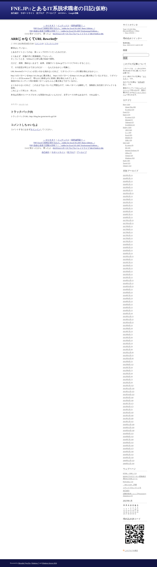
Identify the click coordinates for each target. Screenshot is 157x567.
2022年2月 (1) (128, 196)
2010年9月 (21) (128, 433)
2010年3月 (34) (128, 451)
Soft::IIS (22, 104)
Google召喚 (73, 13)
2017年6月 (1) (128, 232)
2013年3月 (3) (128, 343)
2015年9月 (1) (128, 259)
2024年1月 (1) (128, 184)
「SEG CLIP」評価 (130, 485)
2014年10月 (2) (128, 286)
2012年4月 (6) (128, 376)
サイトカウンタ (130, 25)
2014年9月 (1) (128, 289)
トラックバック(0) (51, 43)
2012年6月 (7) (128, 370)
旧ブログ (40, 13)
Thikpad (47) (129, 122)
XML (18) (128, 140)
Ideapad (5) (129, 120)
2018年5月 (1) (128, 217)
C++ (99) (128, 132)
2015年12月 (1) (128, 256)
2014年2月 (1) (128, 310)
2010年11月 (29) (128, 427)
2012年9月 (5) (128, 361)
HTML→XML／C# (130, 473)
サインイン (35, 129)
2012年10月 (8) (128, 358)
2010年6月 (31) (128, 442)
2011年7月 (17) (128, 403)
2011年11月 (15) (128, 391)
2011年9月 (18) (128, 397)
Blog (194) (126, 104)
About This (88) (130, 107)
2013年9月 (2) (128, 325)
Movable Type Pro (24, 563)
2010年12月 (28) (128, 424)
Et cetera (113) (130, 117)
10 (135, 509)
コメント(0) (39, 43)
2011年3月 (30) (128, 415)
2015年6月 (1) (128, 265)
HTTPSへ (62, 13)
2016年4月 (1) (128, 250)
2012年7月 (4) (128, 367)
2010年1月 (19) (128, 457)
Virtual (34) (129, 155)
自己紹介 (15, 13)
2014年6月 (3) (128, 298)
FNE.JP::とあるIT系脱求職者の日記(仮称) (59, 8)
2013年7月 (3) (128, 331)
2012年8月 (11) (128, 364)
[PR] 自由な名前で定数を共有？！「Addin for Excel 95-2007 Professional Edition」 (64, 31)
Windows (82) (130, 158)
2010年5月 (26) (128, 445)
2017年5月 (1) (128, 235)
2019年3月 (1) (128, 208)
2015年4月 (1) (128, 271)
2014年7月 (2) (128, 295)
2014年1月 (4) (128, 313)
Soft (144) (126, 143)
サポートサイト (27, 13)
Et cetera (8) (129, 145)
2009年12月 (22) (128, 460)
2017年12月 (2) (128, 220)
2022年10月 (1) (128, 193)
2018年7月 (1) (128, 214)
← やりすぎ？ (49, 25)
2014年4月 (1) (128, 304)
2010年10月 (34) (128, 430)
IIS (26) (128, 148)
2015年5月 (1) (128, 268)
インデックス (63, 25)
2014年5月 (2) (128, 301)
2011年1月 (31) (128, 421)
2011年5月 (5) (128, 409)
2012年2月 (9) (128, 382)
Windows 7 (35, 563)
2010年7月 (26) (128, 439)
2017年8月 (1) (128, 229)
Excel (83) (128, 135)
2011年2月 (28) (128, 418)
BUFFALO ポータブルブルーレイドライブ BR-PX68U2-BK (78, 34)
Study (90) (126, 160)
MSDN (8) (128, 138)
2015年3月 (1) (128, 274)
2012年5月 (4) (128, 373)
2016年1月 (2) (128, 253)
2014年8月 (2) (128, 292)
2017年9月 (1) (128, 226)
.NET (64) (128, 130)
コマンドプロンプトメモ (132, 488)
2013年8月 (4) (128, 328)
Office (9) (128, 153)
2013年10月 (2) (128, 322)
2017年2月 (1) (128, 241)
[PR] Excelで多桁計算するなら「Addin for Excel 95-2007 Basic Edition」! (64, 28)
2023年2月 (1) (128, 190)
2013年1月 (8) (128, 349)
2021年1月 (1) (128, 202)
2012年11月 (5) (128, 355)
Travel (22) (126, 163)
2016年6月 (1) (128, 244)
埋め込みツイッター (132, 38)
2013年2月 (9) (128, 346)
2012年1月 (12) (128, 385)
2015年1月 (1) (128, 277)
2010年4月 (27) (128, 448)
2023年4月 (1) (128, 187)
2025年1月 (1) (128, 175)
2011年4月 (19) (128, 412)
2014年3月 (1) (128, 307)
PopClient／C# (128, 482)
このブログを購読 (131, 550)
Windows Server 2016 (49, 563)
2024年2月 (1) (128, 181)
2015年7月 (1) (128, 262)
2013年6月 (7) (128, 334)
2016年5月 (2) (128, 247)
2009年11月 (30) (128, 463)
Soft (26, 104)
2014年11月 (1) (128, 283)
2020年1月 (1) (128, 205)
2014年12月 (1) (128, 280)
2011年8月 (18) (128, 400)
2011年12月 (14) (128, 388)
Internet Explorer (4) (132, 150)
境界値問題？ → (78, 25)
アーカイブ (51, 13)
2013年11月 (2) (128, 319)
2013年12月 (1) (128, 316)
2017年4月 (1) (128, 238)
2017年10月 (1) (128, 223)
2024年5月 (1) (128, 178)
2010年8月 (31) (128, 436)
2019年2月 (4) (128, 211)
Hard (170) (126, 115)
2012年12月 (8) (128, 352)
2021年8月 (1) (128, 199)
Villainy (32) (127, 166)
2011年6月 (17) (128, 406)
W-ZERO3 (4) (130, 125)
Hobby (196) (127, 127)
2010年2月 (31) (128, 454)
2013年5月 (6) (128, 337)
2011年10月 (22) (128, 394)
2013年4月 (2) (128, 340)
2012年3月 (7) (128, 379)
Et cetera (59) (129, 109)
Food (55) (126, 112)
